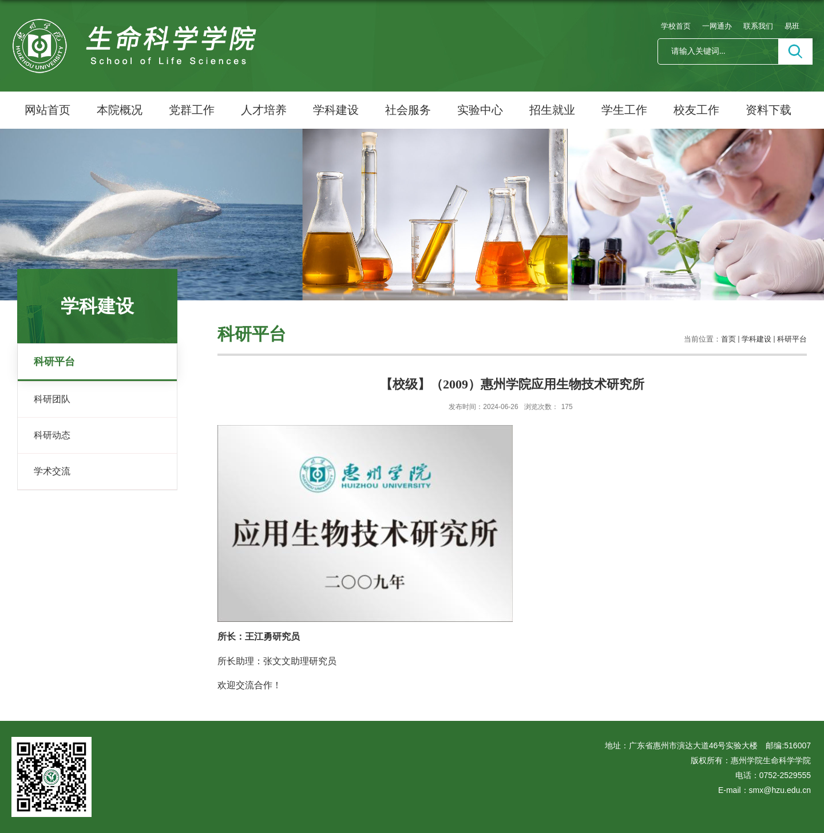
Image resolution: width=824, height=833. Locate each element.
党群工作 (192, 110)
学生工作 (624, 110)
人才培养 (264, 110)
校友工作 (696, 110)
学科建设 (336, 110)
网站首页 (47, 110)
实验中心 (480, 110)
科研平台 (792, 339)
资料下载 (768, 110)
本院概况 (119, 110)
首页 (728, 339)
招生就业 (552, 110)
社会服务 (408, 110)
